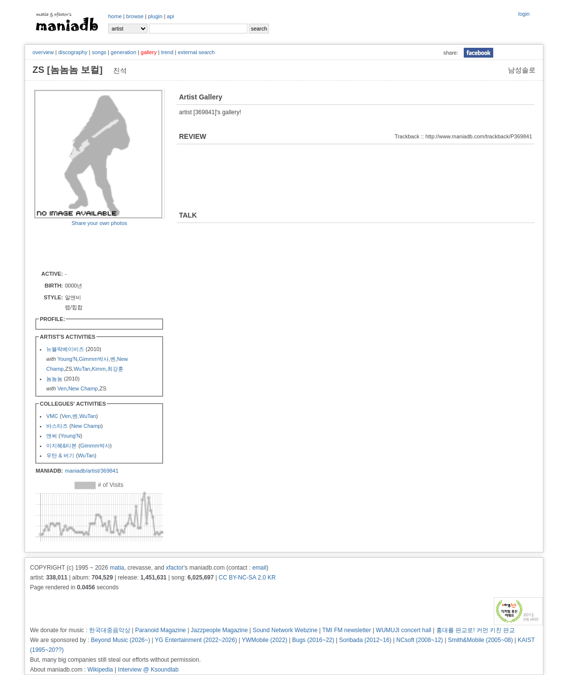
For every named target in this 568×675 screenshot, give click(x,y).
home (115, 16)
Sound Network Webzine (285, 630)
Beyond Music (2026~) (120, 640)
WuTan (82, 369)
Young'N (67, 359)
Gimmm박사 (94, 359)
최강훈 (115, 369)
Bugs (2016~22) (313, 640)
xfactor (174, 567)
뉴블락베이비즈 (65, 349)
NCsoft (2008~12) (419, 640)
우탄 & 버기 (60, 455)
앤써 (51, 436)
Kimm (99, 369)
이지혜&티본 (61, 446)
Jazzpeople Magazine (219, 630)
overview (43, 52)
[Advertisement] (91, 247)
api (170, 16)
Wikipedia (100, 669)
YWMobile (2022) (265, 640)
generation (123, 52)
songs (99, 52)
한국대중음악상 (109, 630)
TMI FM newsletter (346, 630)
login (524, 14)
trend (167, 52)
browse (135, 16)
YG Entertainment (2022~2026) (196, 640)
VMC (52, 416)
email (259, 567)
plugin (155, 16)
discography (72, 52)
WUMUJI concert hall (403, 630)
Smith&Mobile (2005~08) (480, 640)
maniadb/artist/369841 (92, 471)
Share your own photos (99, 223)
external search (196, 52)
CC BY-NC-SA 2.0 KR (246, 577)
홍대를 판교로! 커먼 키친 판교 (475, 630)
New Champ (83, 388)
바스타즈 (57, 426)
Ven (62, 388)
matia (117, 567)
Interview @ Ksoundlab (148, 669)
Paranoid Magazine (160, 630)
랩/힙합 (74, 307)
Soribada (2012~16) (365, 640)
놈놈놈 (54, 379)
